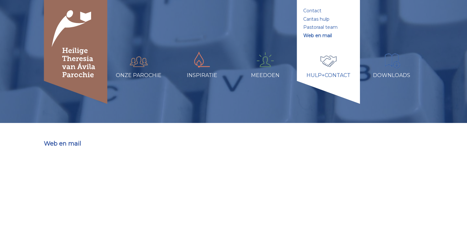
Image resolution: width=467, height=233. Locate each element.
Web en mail (317, 36)
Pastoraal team (320, 27)
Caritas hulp (316, 19)
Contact (312, 11)
